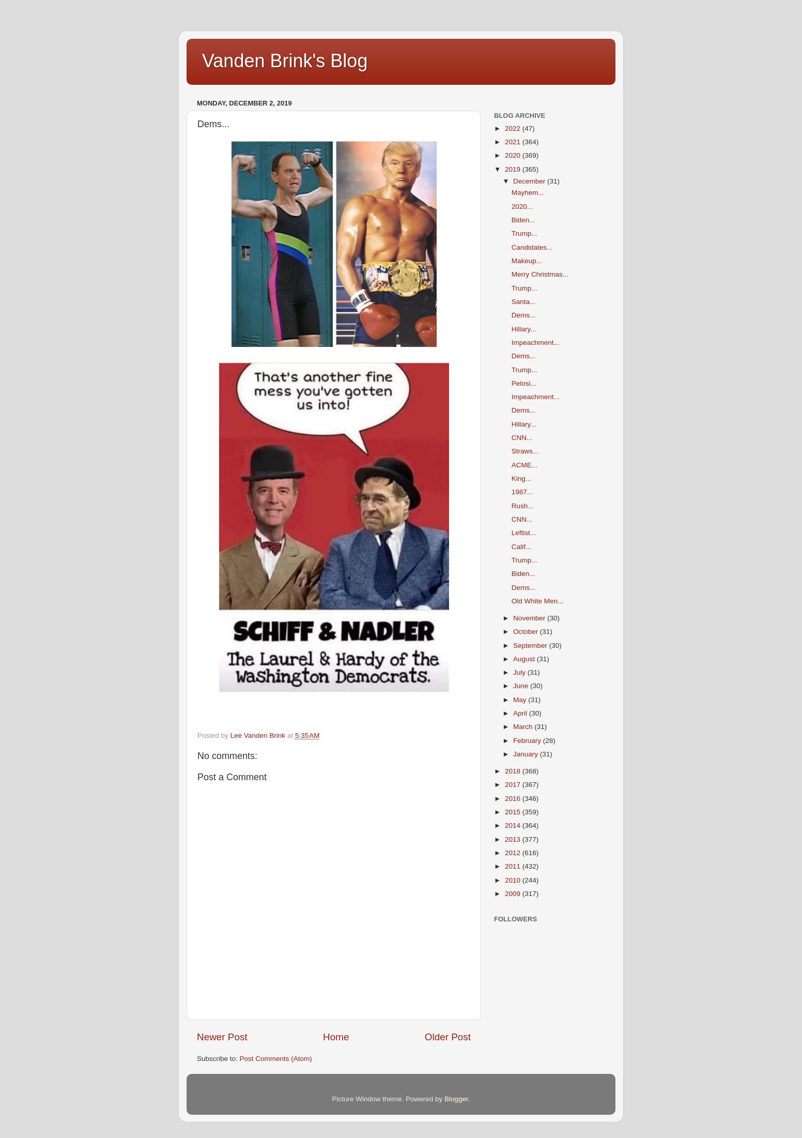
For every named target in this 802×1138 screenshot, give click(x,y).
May (520, 700)
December (530, 181)
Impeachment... (536, 342)
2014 (513, 825)
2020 (513, 155)
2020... (522, 206)
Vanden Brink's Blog (284, 60)
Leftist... (524, 533)
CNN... (522, 438)
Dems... (524, 315)
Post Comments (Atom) (276, 1059)
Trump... (524, 233)
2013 (513, 839)
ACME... (524, 465)
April (521, 713)
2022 (513, 128)
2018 (513, 771)
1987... (522, 492)
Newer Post (222, 1036)
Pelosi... (524, 383)
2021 (513, 142)
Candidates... (532, 247)
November (530, 618)
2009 (513, 894)
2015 (513, 812)
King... (521, 478)
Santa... (524, 302)
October (526, 631)
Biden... (523, 220)
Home (336, 1036)
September (531, 645)
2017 (513, 784)
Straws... (525, 451)
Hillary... (524, 329)
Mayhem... (528, 192)
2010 (513, 880)
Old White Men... (538, 601)
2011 (513, 866)
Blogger (456, 1099)
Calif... (521, 547)
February (528, 741)
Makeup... (527, 261)
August (525, 659)
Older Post (448, 1036)
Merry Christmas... (540, 274)
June (521, 686)
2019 (513, 169)
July (520, 672)
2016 (513, 798)
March (523, 727)
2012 (513, 853)
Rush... (523, 506)
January (526, 754)
